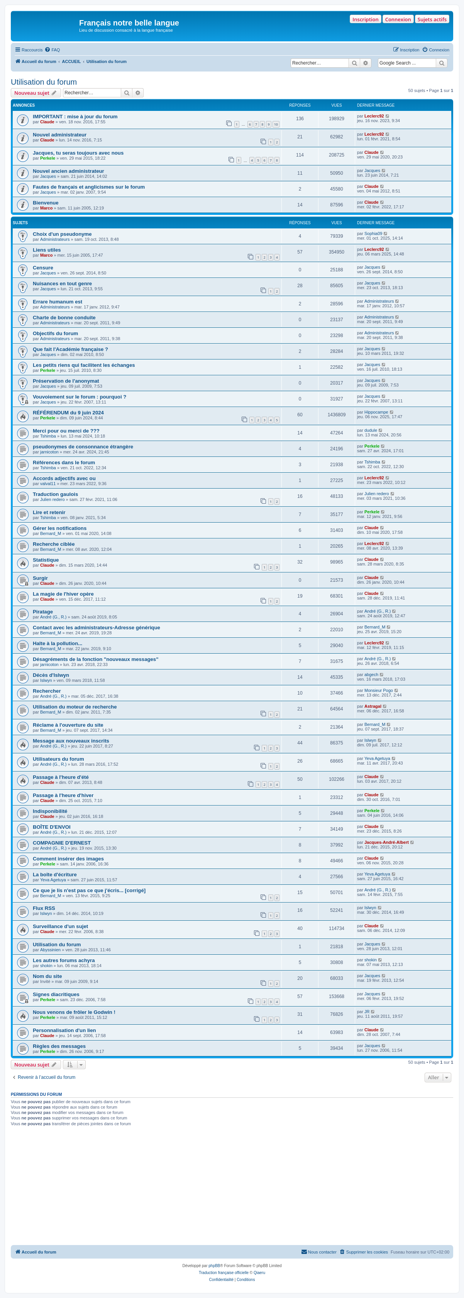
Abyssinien (50, 949)
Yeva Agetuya (377, 758)
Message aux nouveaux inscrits (71, 741)
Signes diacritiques (56, 994)
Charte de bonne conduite (64, 317)
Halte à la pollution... (57, 643)
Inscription (365, 19)
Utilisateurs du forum (58, 759)
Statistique (46, 560)
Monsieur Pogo (378, 690)
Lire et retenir (49, 512)
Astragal (372, 706)
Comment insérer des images (68, 859)
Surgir (40, 578)
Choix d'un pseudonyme (62, 234)
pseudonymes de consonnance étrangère (83, 447)
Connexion (398, 19)
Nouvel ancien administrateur (68, 171)
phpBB (214, 1266)
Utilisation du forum (44, 82)
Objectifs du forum (55, 333)
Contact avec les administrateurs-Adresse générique (96, 627)
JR (366, 1011)
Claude (47, 121)
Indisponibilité (50, 811)
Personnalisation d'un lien (64, 1030)
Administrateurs (54, 239)
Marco (46, 208)
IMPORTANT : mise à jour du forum (75, 116)
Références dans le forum (64, 462)
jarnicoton (49, 452)
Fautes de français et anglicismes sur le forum (89, 187)
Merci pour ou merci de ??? (66, 431)
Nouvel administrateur (59, 135)
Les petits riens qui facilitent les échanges (84, 365)
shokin (46, 965)
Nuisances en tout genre (62, 283)
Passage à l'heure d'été (61, 777)
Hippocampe (376, 412)
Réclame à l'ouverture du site (68, 725)
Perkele (47, 158)
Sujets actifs (432, 19)
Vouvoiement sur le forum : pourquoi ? (79, 397)
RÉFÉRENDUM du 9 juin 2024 (68, 413)
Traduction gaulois (55, 494)
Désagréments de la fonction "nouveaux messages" (95, 659)
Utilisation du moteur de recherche (75, 707)
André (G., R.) (53, 617)
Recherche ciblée (54, 544)
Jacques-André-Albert (386, 842)
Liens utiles (47, 250)
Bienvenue (46, 203)
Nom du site (47, 976)
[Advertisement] (232, 1187)
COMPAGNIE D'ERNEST (62, 843)
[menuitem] (52, 50)
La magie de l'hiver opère (63, 594)
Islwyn (46, 680)
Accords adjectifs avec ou (64, 478)
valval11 (48, 483)
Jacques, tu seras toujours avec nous (78, 153)
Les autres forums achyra (64, 960)
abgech (371, 674)
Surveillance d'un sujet (60, 926)
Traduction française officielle (224, 1273)
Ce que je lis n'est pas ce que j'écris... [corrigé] (89, 890)
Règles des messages (59, 1046)
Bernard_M (50, 533)
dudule (370, 430)
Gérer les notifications (59, 528)
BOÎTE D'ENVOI (52, 827)
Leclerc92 (374, 116)
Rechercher (47, 691)
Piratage (43, 612)
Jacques (48, 176)
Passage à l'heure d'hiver (63, 795)
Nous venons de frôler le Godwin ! (74, 1012)
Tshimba (48, 436)
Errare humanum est (57, 302)
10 (276, 124)
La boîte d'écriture (55, 874)
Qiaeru (259, 1273)
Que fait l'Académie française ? (70, 349)
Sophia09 (373, 233)
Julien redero (52, 499)
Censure (43, 268)
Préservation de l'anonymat (66, 381)
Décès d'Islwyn (51, 675)
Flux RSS (44, 908)
